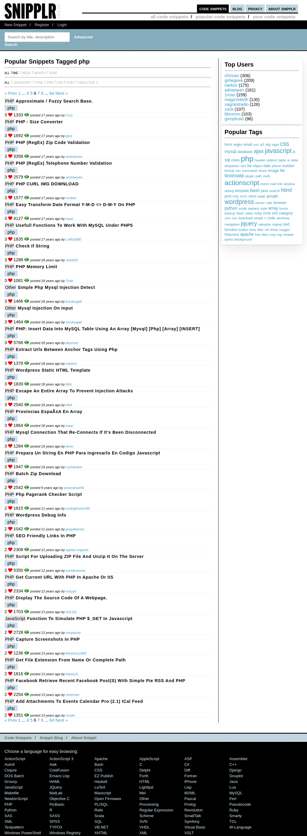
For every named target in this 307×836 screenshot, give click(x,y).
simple (258, 218)
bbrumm (232, 114)
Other (10, 287)
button (243, 230)
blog (237, 8)
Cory (69, 115)
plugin (249, 176)
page (262, 196)
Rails (98, 810)
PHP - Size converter (39, 121)
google (272, 196)
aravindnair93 (74, 488)
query (229, 239)
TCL (233, 821)
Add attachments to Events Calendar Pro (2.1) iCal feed (79, 701)
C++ (233, 764)
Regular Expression (156, 810)
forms (283, 208)
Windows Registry (65, 833)
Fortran (190, 776)
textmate (234, 175)
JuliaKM (71, 260)
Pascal (190, 798)
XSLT (189, 833)
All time (11, 72)
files (265, 234)
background (243, 239)
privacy (255, 8)
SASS (54, 816)
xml (275, 213)
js (294, 152)
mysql (230, 151)
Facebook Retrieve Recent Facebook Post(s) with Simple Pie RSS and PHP (101, 680)
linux (274, 230)
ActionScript (14, 759)
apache (247, 234)
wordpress (239, 201)
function (231, 230)
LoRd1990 (73, 239)
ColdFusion (59, 770)
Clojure (10, 770)
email (247, 144)
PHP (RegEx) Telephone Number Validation (64, 163)
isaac (69, 218)
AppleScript (149, 759)
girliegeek (234, 80)
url (262, 144)
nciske (70, 715)
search (274, 191)
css (284, 143)
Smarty (235, 816)
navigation (232, 224)
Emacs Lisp (59, 776)
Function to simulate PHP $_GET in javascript (80, 618)
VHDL (144, 827)
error (243, 196)
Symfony (191, 821)
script (243, 208)
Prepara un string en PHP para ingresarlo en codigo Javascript (88, 453)
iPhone (190, 781)
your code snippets (274, 16)
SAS (8, 816)
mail (273, 184)
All (7, 82)
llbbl (69, 384)
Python (10, 810)
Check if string (32, 246)
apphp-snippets (77, 550)
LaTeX (100, 787)
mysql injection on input (45, 308)
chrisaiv (232, 75)
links (252, 230)
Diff (187, 770)
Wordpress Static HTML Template (53, 370)
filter (261, 230)
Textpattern (14, 827)
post (228, 196)
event (265, 184)
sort (243, 166)
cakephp (264, 224)
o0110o (71, 612)
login (275, 144)
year (53, 72)
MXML (189, 793)
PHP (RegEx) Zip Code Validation (53, 142)
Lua (232, 787)
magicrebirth (236, 99)
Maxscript (102, 793)
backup (230, 213)
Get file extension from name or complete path (71, 660)
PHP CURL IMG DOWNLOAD (47, 183)
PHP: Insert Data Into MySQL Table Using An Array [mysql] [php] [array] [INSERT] (108, 328)
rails (269, 203)
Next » (61, 93)
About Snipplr (84, 738)
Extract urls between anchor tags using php (67, 349)
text (286, 224)
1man (230, 94)
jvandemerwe (75, 570)
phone (276, 166)
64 (51, 93)
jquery (249, 223)
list (249, 166)
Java (233, 781)
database (245, 152)
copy (272, 234)
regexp (277, 224)
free (258, 234)
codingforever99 (77, 508)
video (249, 213)
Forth (143, 776)
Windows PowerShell (22, 833)
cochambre (74, 467)
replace (253, 208)
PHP (50, 82)
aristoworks (74, 156)
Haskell (100, 781)
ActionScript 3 (61, 759)
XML (143, 833)
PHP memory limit (36, 266)
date (267, 166)
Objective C (88, 82)
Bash (255, 190)
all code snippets (169, 16)
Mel (142, 793)
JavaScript (22, 82)
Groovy (10, 781)
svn (238, 170)
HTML (39, 82)
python (231, 208)
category (286, 213)
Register (42, 24)
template (242, 191)
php (247, 158)
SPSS (54, 821)
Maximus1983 (76, 653)
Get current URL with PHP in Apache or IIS (65, 577)
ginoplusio (234, 118)
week (26, 72)
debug (229, 191)
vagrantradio (237, 104)
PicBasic (56, 804)
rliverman (72, 695)
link (280, 184)
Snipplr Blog (51, 738)
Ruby (70, 82)
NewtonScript (16, 798)
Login (62, 24)
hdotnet (71, 363)
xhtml (252, 196)
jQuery (55, 787)
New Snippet (15, 24)
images (284, 230)
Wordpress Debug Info (41, 515)
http (268, 144)
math (266, 176)
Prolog (189, 804)
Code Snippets (18, 738)
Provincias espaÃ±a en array (49, 411)
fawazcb (72, 674)
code (271, 218)
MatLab (55, 793)
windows (283, 218)
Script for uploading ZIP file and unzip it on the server (80, 556)
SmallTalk (192, 816)
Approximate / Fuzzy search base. (54, 101)
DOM (267, 213)
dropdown (232, 166)
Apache (101, 759)
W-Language (240, 827)
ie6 (267, 230)
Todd (69, 281)
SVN (143, 821)
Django (235, 770)
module (288, 234)
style (263, 208)
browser (280, 203)
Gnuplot (236, 776)
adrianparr (234, 90)
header (260, 160)
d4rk (69, 405)
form (228, 144)
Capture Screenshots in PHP (48, 639)
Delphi (145, 770)
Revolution (193, 810)
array (273, 208)
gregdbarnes (75, 529)
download (245, 218)
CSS (60, 82)
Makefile (11, 793)
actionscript (242, 183)
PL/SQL (101, 804)
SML (8, 821)
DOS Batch (14, 776)
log (280, 234)
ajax (259, 151)
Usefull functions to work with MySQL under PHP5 (74, 225)
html (286, 190)
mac (236, 196)
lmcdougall (74, 301)
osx (234, 218)
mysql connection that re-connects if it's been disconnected (86, 432)
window (289, 184)
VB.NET (101, 827)
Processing (149, 804)
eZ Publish (103, 776)
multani (71, 198)
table (282, 160)
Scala (99, 816)
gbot (69, 136)
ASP (188, 759)
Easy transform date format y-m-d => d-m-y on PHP (76, 204)
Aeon (69, 446)
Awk (53, 764)
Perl (232, 798)
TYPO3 (55, 827)
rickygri (71, 591)
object (257, 166)
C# (186, 764)
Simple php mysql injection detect (56, 287)
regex (237, 144)
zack (229, 109)
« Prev (10, 93)
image (273, 170)
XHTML (101, 833)
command (249, 170)
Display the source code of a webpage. (61, 597)
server (260, 203)
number (288, 166)
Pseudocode (240, 804)
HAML (54, 781)
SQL (98, 821)
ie (288, 160)
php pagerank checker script (49, 494)
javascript (278, 150)
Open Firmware (107, 798)
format (229, 170)
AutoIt (9, 764)
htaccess (232, 234)
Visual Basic (194, 827)
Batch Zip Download (38, 473)
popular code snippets (221, 16)
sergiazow (73, 632)
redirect (271, 160)
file (282, 171)
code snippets (213, 8)
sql (227, 159)
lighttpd (146, 787)
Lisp (188, 787)
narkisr (231, 85)
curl (256, 144)
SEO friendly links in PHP (46, 535)
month (39, 72)
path (258, 176)
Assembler (238, 759)
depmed (72, 343)
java (264, 190)
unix (228, 218)
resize (262, 170)
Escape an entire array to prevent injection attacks (74, 390)
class (235, 160)
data (294, 160)
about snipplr (282, 8)
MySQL (235, 793)
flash (240, 213)
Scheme (146, 816)
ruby (258, 213)
